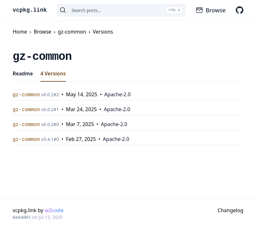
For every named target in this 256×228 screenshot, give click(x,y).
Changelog (230, 210)
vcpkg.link (30, 10)
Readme (23, 73)
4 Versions (53, 73)
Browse (211, 10)
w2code (54, 210)
